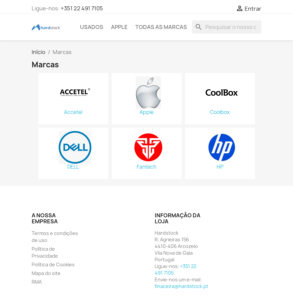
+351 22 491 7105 (82, 8)
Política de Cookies (53, 264)
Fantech (146, 167)
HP (220, 167)
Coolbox (220, 112)
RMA (37, 282)
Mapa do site (46, 273)
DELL (73, 167)
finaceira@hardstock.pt (181, 286)
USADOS (91, 27)
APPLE (119, 27)
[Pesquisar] (226, 27)
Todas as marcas (161, 27)
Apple (147, 112)
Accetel (73, 112)
